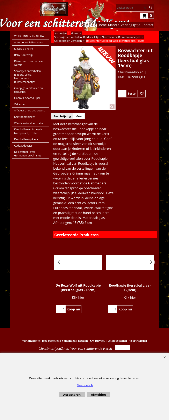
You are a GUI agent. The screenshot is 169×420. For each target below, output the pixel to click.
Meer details (85, 385)
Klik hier (78, 297)
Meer (78, 116)
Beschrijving (62, 116)
